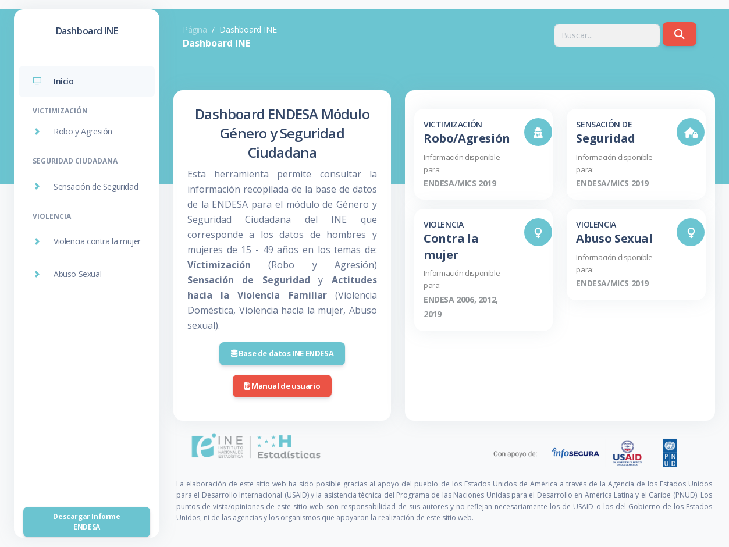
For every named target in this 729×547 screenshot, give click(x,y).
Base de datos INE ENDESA (282, 353)
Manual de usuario (282, 386)
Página (195, 29)
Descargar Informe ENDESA (86, 522)
